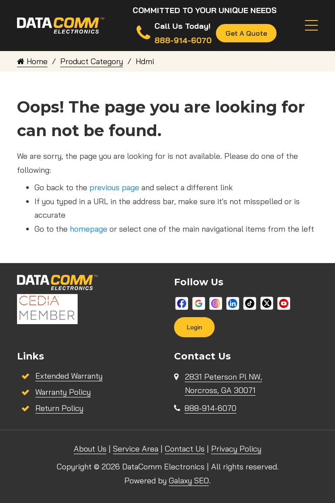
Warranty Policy (63, 392)
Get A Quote (246, 33)
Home (32, 61)
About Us (90, 449)
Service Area (135, 449)
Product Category (91, 61)
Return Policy (59, 408)
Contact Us (185, 449)
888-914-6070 (210, 408)
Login (194, 327)
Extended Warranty (69, 376)
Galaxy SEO (189, 481)
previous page (114, 187)
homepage (88, 229)
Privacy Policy (236, 449)
